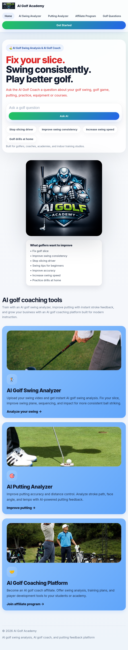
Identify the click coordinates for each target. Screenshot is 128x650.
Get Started (63, 25)
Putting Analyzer (58, 16)
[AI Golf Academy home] (23, 6)
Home (8, 16)
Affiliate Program (85, 16)
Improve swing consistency (59, 129)
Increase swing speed (100, 129)
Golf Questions (112, 16)
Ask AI (64, 116)
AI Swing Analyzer (30, 16)
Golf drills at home (21, 139)
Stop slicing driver (21, 129)
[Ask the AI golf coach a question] (64, 107)
